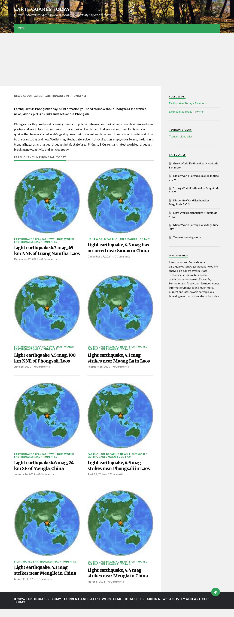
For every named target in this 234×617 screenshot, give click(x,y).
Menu (22, 28)
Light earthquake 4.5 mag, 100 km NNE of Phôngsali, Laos (46, 365)
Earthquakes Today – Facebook (188, 103)
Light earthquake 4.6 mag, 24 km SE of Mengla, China (45, 473)
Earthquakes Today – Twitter (186, 111)
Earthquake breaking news (34, 239)
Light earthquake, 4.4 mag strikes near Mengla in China (118, 581)
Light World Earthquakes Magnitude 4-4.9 (44, 240)
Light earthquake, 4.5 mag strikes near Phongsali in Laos (119, 473)
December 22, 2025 (26, 265)
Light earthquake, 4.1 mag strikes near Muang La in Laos (119, 365)
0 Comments (50, 265)
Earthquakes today (42, 9)
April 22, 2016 (96, 481)
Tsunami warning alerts (187, 237)
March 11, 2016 (23, 587)
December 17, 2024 (99, 257)
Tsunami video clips (181, 136)
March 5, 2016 (96, 589)
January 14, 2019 (24, 481)
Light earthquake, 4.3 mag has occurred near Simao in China (119, 248)
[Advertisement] (117, 59)
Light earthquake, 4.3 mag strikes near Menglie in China (46, 578)
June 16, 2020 (22, 373)
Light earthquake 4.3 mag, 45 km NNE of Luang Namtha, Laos (45, 254)
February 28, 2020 (98, 373)
